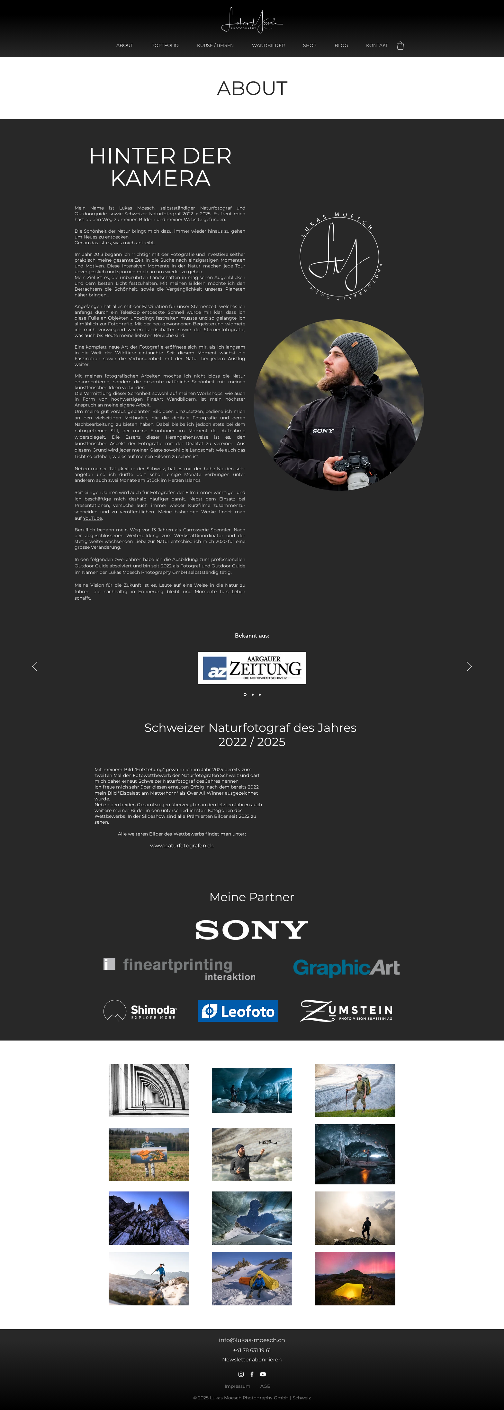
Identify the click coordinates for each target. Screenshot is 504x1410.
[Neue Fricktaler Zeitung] (260, 695)
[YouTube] (262, 1374)
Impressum (237, 1386)
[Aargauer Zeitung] (245, 694)
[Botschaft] (253, 695)
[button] (400, 46)
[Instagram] (241, 1374)
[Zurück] (34, 666)
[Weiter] (469, 666)
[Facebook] (252, 1374)
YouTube (92, 518)
